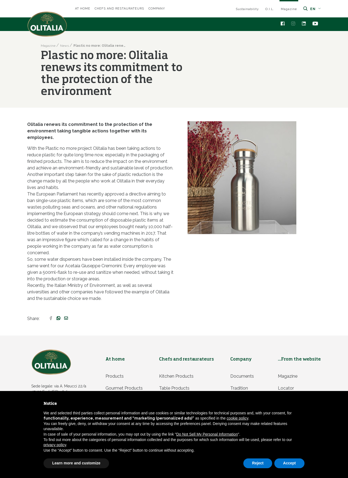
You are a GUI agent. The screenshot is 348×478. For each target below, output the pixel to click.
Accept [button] (289, 463)
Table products (174, 388)
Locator (286, 388)
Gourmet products (124, 388)
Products (114, 376)
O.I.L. (269, 9)
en (315, 9)
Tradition (239, 388)
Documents (242, 376)
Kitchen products (176, 376)
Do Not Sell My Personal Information (207, 434)
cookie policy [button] (237, 418)
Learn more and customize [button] (76, 463)
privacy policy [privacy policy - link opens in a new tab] (55, 445)
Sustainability (247, 9)
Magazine (289, 9)
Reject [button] (257, 463)
